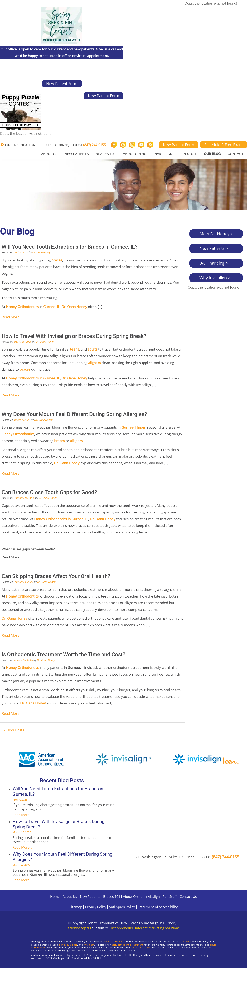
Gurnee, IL (51, 306)
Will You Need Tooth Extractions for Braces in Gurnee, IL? (70, 247)
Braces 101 (106, 154)
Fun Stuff (188, 154)
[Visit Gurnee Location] (35, 968)
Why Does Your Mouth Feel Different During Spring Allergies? (74, 414)
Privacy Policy (95, 907)
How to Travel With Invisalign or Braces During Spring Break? (74, 336)
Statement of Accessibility (158, 907)
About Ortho (134, 154)
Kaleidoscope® (79, 928)
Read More (10, 317)
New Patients (76, 154)
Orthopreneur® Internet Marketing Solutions (144, 928)
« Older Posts (13, 730)
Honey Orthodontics (22, 306)
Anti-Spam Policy (122, 907)
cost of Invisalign (140, 947)
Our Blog (212, 154)
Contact (235, 154)
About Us (49, 154)
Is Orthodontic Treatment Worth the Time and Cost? (63, 654)
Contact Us (188, 896)
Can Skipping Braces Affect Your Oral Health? (56, 576)
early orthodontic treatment (127, 944)
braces (187, 941)
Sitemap (75, 907)
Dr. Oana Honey (41, 252)
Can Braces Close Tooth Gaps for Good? (49, 492)
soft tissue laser (68, 944)
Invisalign (162, 154)
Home (55, 896)
